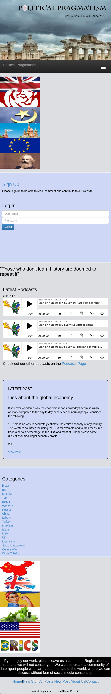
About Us (78, 681)
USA (5, 533)
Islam (5, 529)
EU (4, 489)
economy (8, 505)
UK (4, 537)
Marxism (7, 525)
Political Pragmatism (19, 65)
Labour (6, 517)
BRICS (6, 501)
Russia (6, 509)
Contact (92, 681)
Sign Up (10, 184)
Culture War (9, 549)
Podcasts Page (74, 364)
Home (17, 681)
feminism (7, 493)
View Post (14, 452)
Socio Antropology (13, 545)
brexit (5, 485)
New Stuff (30, 681)
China (6, 513)
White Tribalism (11, 553)
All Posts (46, 681)
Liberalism (8, 541)
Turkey (6, 521)
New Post (62, 681)
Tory (4, 497)
